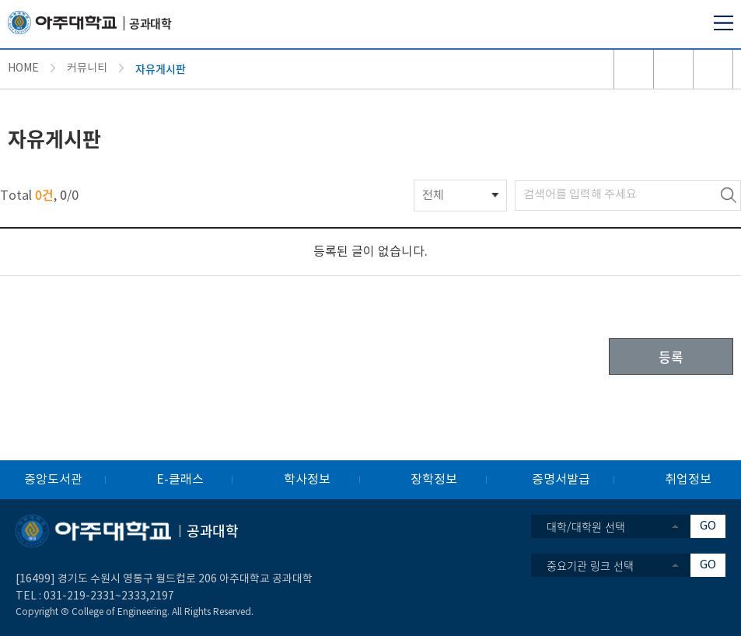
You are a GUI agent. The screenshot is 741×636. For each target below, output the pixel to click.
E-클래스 (180, 480)
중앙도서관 (53, 480)
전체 (433, 195)
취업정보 (688, 480)
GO (708, 526)
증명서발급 (561, 480)
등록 (671, 356)
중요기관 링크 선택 (590, 565)
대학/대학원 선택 (586, 526)
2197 (161, 596)
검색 (728, 195)
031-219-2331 (79, 596)
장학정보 (434, 480)
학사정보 (307, 480)
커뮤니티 (87, 68)
